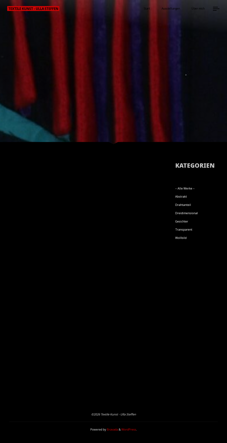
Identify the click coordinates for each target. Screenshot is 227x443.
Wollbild (181, 238)
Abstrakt (181, 197)
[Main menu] (216, 8)
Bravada (112, 429)
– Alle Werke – (185, 188)
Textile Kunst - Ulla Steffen (33, 8)
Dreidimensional (186, 213)
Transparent (183, 230)
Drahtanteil (183, 205)
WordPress (128, 429)
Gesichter (181, 221)
